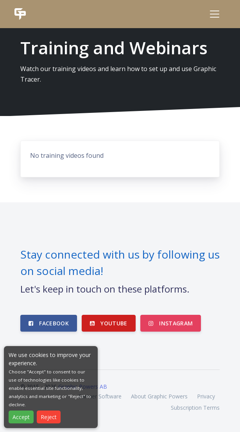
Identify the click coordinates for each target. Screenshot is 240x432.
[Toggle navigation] (215, 14)
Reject (49, 417)
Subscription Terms (195, 407)
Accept (21, 417)
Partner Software (100, 396)
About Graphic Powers (159, 396)
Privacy (206, 396)
